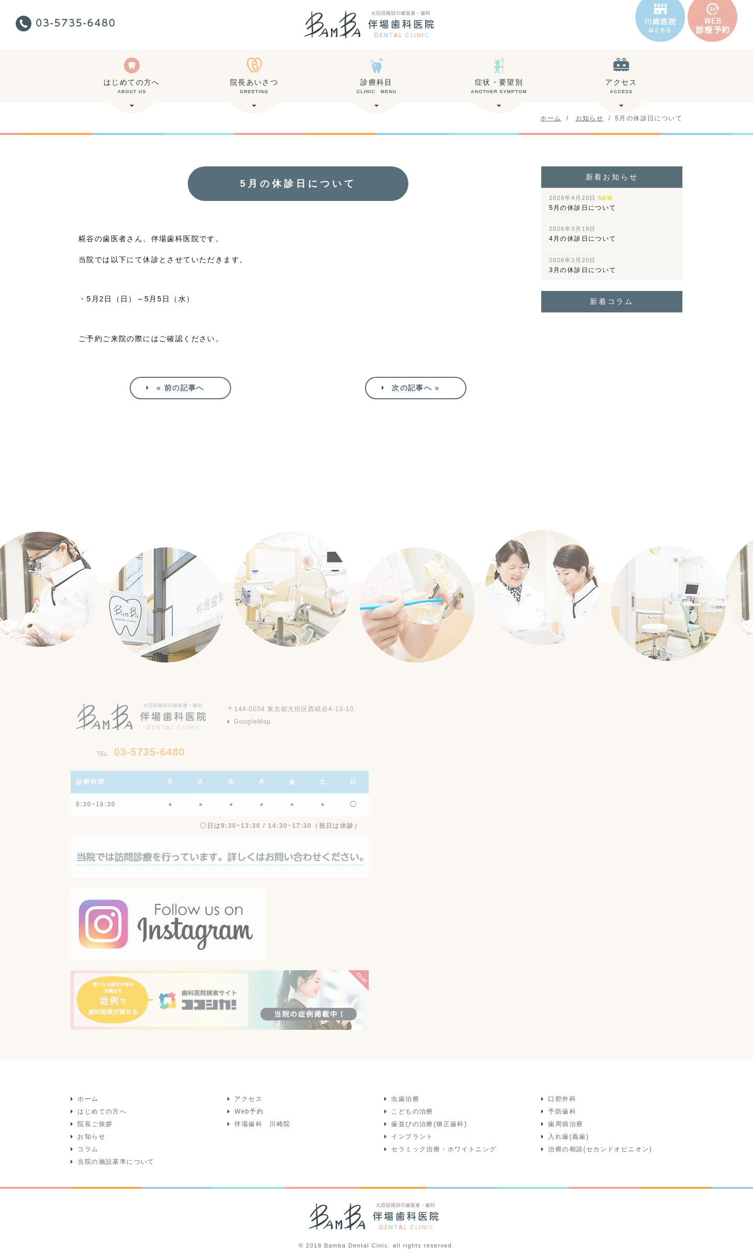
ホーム (87, 1098)
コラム (87, 1148)
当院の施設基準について (115, 1160)
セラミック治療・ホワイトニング (443, 1148)
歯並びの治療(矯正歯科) (428, 1123)
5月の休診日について (583, 203)
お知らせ (91, 1135)
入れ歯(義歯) (567, 1135)
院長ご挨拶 (94, 1123)
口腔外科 (561, 1098)
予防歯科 (561, 1110)
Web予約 (248, 1110)
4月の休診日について (583, 234)
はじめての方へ (132, 90)
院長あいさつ (254, 90)
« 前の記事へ (180, 387)
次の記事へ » (415, 387)
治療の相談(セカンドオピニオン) (599, 1148)
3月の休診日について (583, 265)
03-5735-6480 (141, 750)
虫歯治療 (405, 1098)
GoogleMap (252, 719)
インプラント (411, 1135)
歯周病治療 (565, 1123)
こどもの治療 (411, 1110)
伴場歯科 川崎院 (262, 1123)
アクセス (621, 90)
